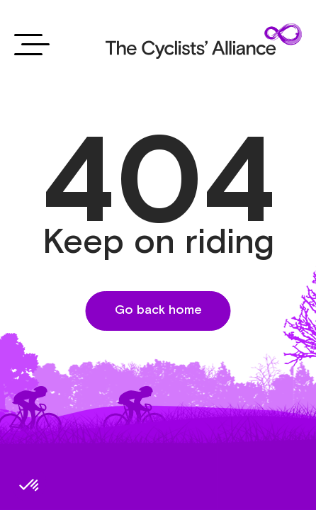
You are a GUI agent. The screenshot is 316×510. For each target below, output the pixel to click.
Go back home (158, 310)
